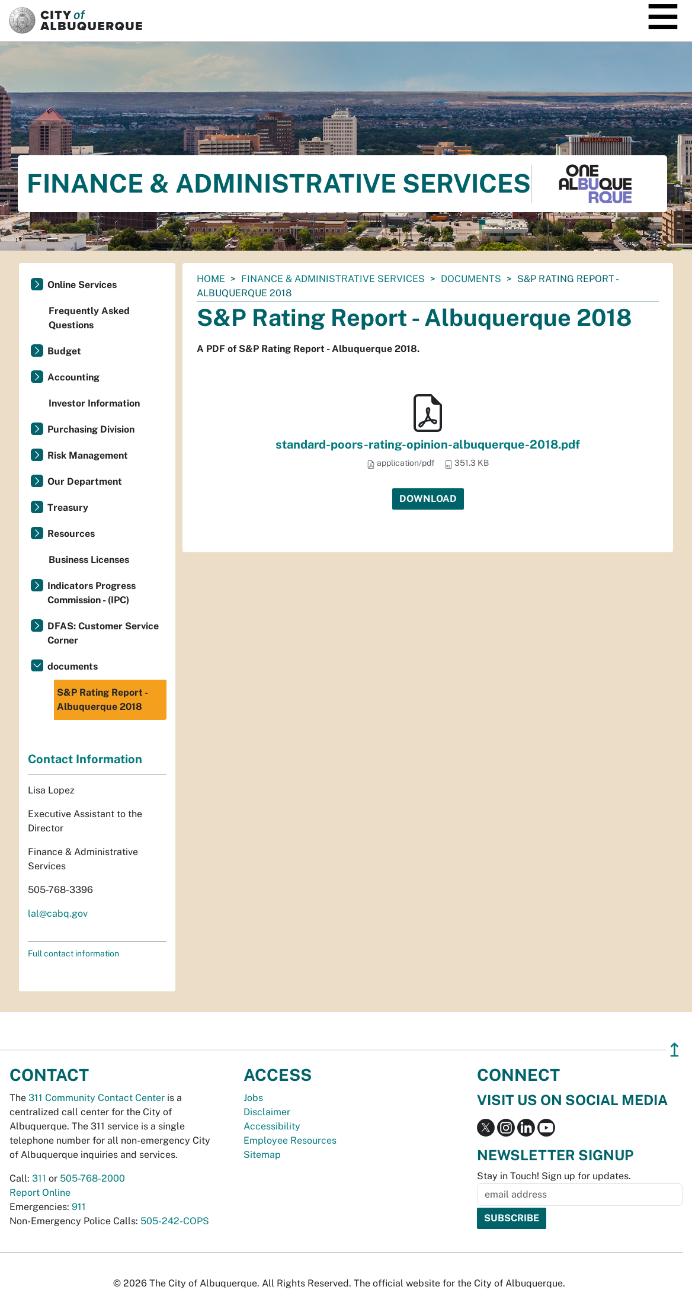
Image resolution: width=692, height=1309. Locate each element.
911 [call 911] (79, 1206)
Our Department (84, 481)
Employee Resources (290, 1140)
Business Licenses (89, 559)
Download (428, 498)
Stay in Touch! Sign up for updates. (554, 1176)
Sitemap (262, 1154)
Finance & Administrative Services (333, 278)
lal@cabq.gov (58, 913)
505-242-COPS (174, 1221)
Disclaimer (267, 1112)
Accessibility (272, 1126)
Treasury (67, 507)
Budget (64, 351)
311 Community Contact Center (96, 1097)
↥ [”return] (675, 1050)
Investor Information (94, 403)
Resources (71, 533)
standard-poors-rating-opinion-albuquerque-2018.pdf (427, 444)
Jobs (253, 1097)
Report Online (40, 1192)
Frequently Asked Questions (89, 318)
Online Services (82, 284)
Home (211, 278)
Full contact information (73, 953)
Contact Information (85, 759)
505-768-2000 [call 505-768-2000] (92, 1178)
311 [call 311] (39, 1178)
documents (471, 278)
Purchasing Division (90, 429)
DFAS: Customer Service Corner (103, 633)
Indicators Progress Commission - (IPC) (91, 593)
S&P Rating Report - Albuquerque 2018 (102, 699)
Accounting (73, 377)
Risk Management (87, 455)
